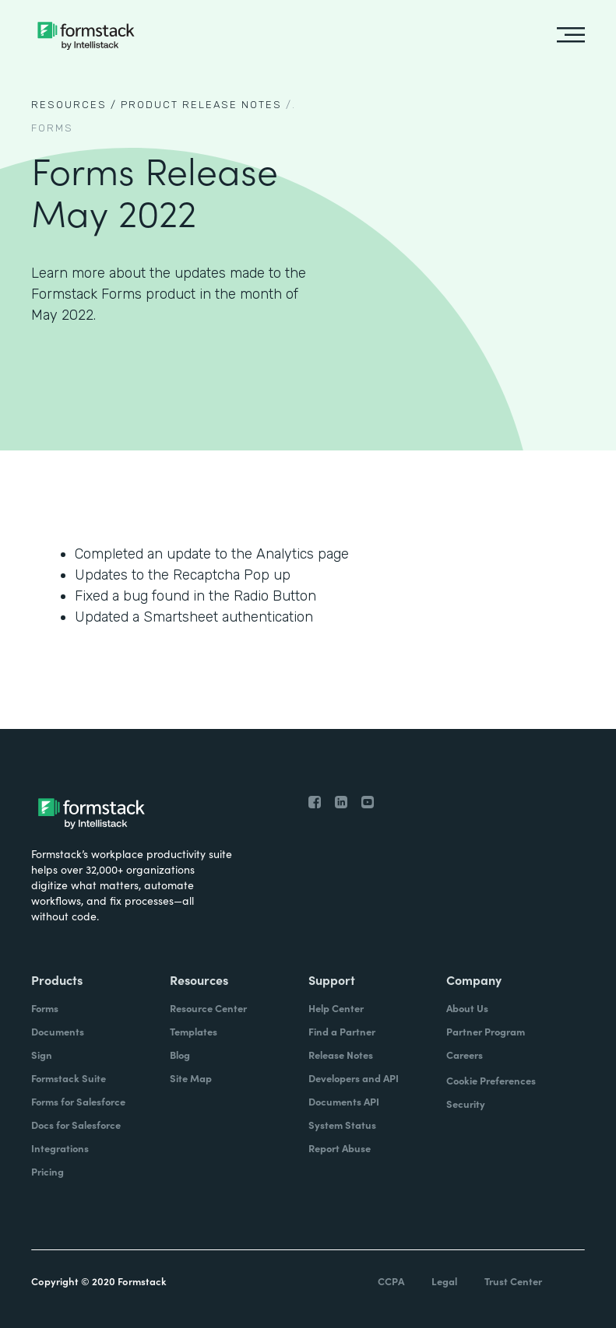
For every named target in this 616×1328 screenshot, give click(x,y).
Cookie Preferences (491, 1080)
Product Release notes (201, 104)
